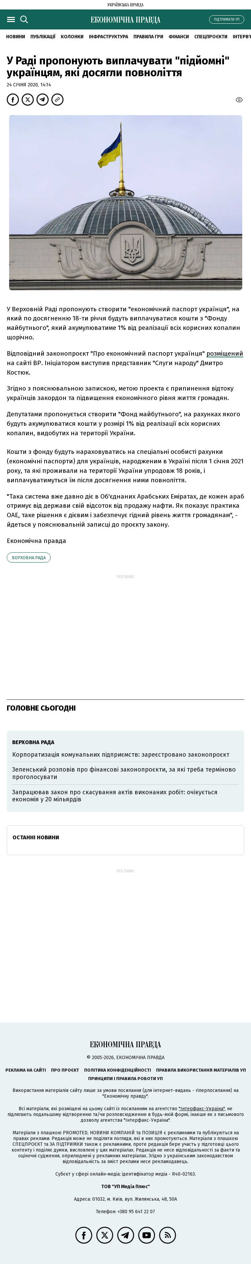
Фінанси (179, 37)
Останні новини (35, 837)
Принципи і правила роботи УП (125, 1078)
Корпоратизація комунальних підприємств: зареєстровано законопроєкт (120, 754)
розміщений (224, 353)
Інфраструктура (108, 37)
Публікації (42, 37)
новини (15, 37)
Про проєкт (65, 1070)
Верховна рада (29, 557)
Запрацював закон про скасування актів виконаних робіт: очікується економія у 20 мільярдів (115, 795)
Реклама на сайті (25, 1070)
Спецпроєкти (210, 37)
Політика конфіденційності (117, 1070)
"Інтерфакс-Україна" (202, 1109)
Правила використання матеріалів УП (201, 1070)
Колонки (72, 37)
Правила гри (148, 37)
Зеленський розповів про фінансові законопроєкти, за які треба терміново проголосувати (124, 773)
